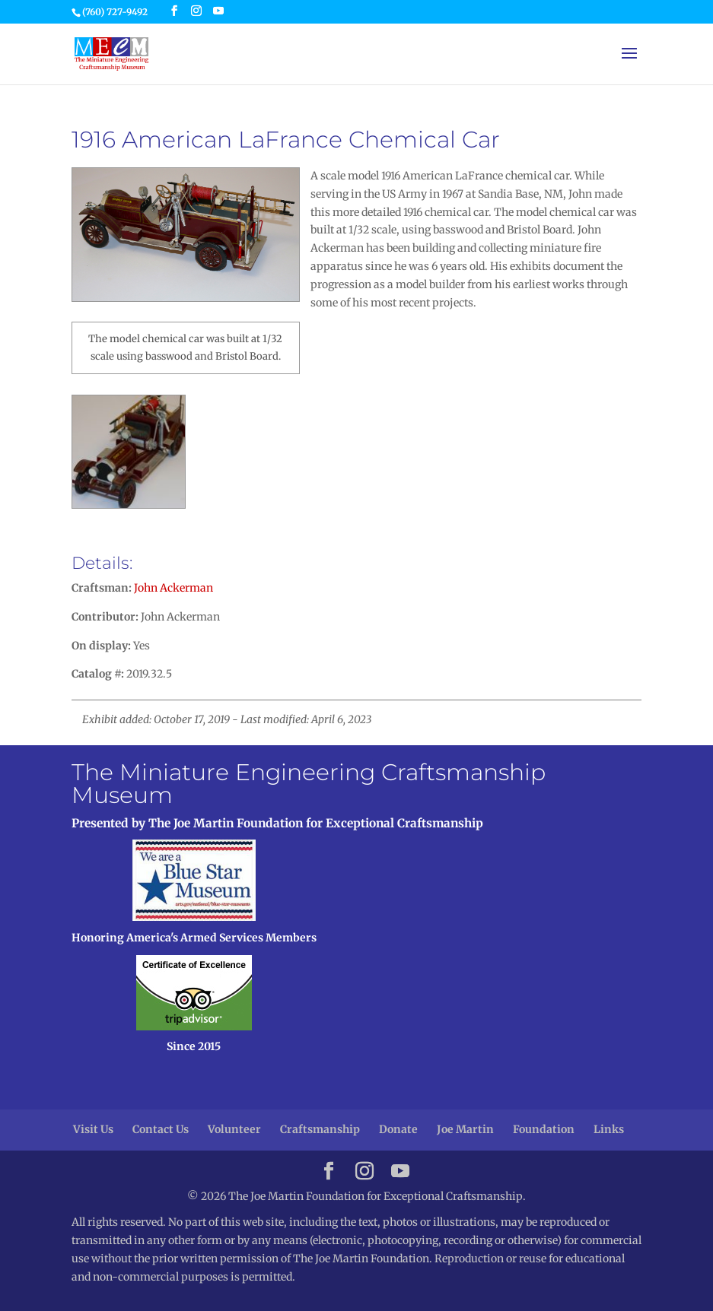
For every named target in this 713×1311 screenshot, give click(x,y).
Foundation (544, 1129)
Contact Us (160, 1129)
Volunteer (234, 1129)
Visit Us (93, 1129)
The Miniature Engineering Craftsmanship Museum (309, 783)
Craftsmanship (320, 1129)
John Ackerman (173, 588)
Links (609, 1129)
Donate (398, 1129)
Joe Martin (465, 1129)
